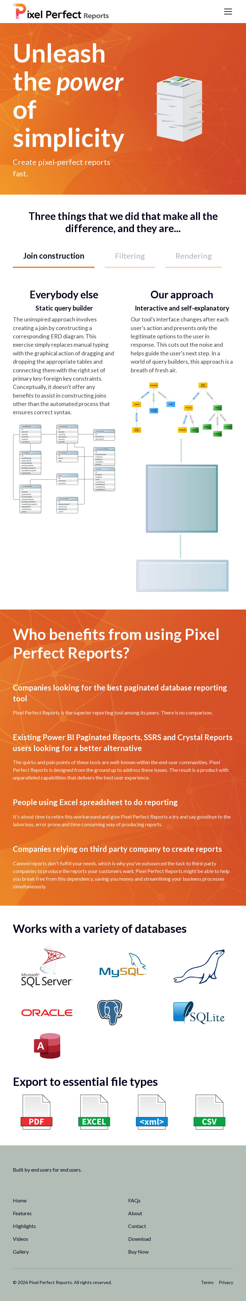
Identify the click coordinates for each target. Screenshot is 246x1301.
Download (139, 1239)
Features (22, 1213)
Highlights (24, 1226)
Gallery (21, 1251)
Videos (20, 1239)
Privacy (226, 1282)
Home (20, 1200)
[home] (61, 11)
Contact (137, 1226)
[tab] (53, 256)
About (135, 1213)
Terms (207, 1282)
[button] (226, 11)
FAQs (134, 1200)
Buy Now (138, 1251)
